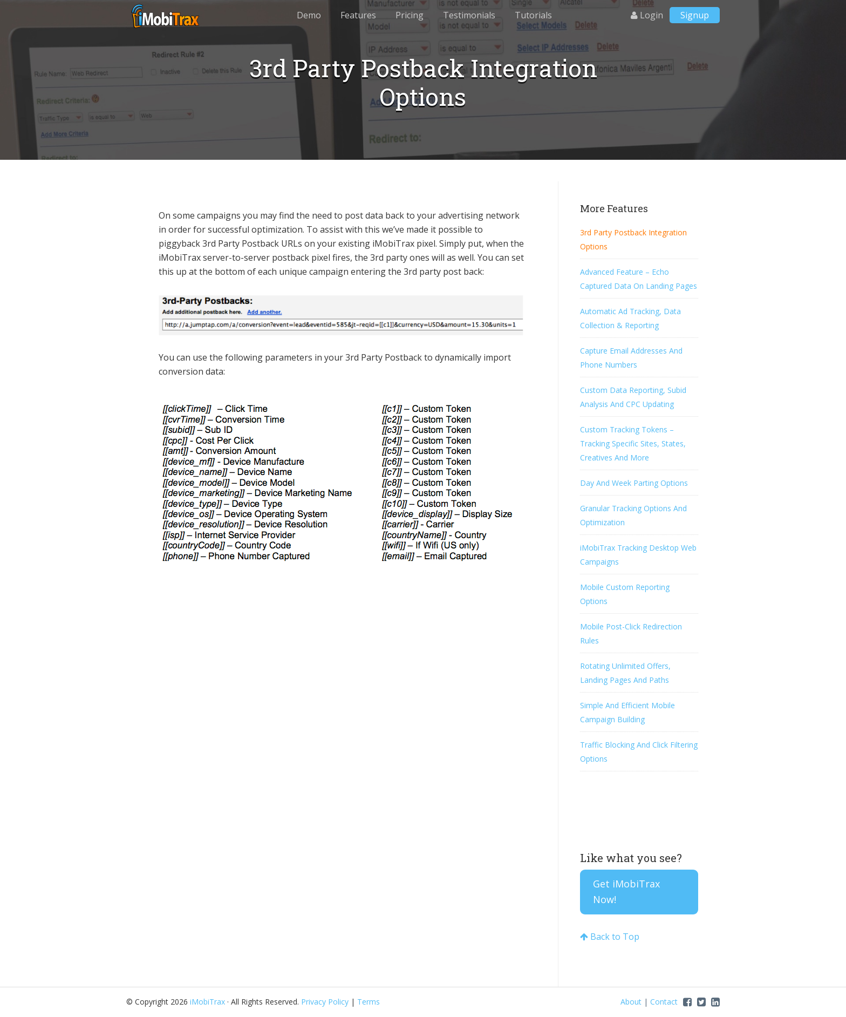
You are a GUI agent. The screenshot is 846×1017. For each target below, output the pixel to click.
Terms (368, 1001)
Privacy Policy (325, 1001)
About (631, 1001)
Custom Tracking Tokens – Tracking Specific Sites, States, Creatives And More (633, 443)
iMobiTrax (166, 16)
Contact (664, 1001)
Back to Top (609, 937)
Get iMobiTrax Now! (626, 891)
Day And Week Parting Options (634, 483)
